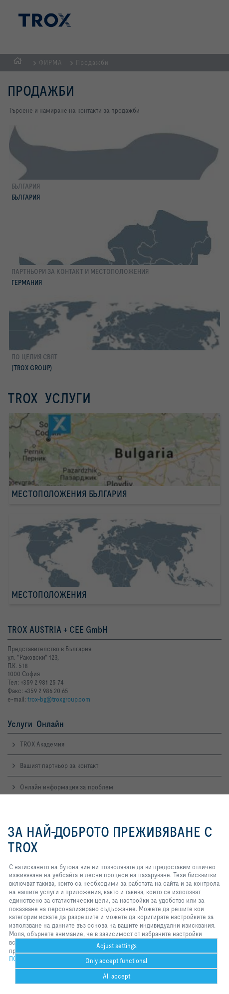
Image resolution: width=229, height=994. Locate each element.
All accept (116, 976)
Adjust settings (116, 946)
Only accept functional (116, 961)
